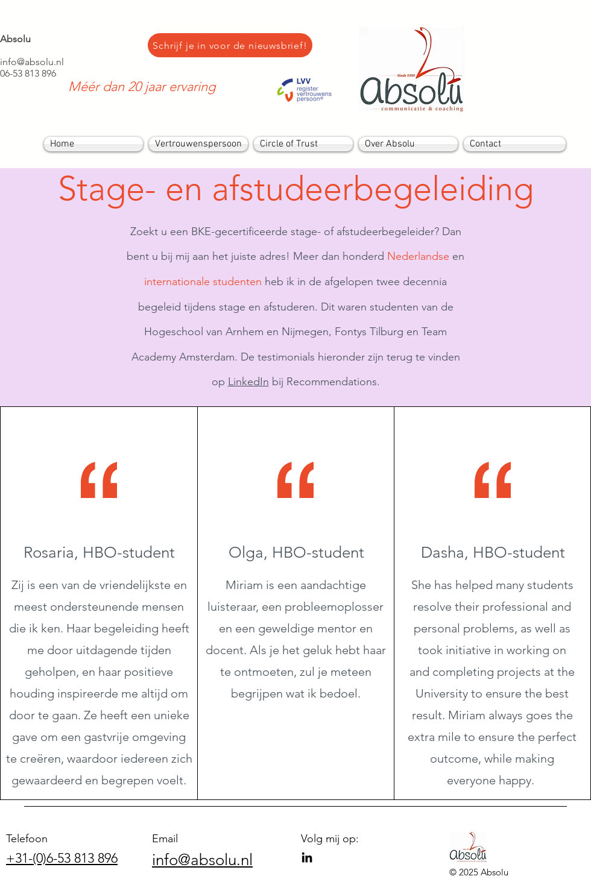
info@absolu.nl (32, 62)
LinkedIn (248, 381)
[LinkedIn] (307, 857)
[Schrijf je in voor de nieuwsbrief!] (230, 45)
